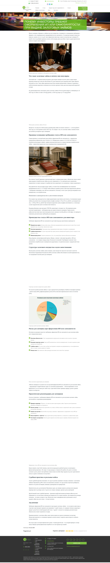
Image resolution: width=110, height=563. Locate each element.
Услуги (69, 7)
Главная (37, 7)
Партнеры (37, 546)
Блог (49, 10)
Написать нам (76, 544)
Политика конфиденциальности (73, 548)
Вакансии (37, 551)
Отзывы (37, 550)
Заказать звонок (84, 8)
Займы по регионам (39, 10)
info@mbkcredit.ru (50, 541)
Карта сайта (27, 547)
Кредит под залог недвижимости (56, 7)
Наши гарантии (38, 540)
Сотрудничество (38, 548)
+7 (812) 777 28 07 (34, 1)
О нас (44, 7)
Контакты (56, 10)
